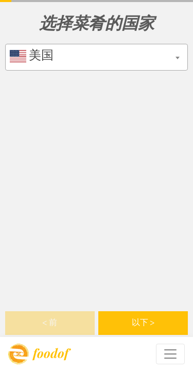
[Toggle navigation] (170, 354)
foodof (38, 354)
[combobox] (96, 57)
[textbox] (96, 56)
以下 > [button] (143, 323)
